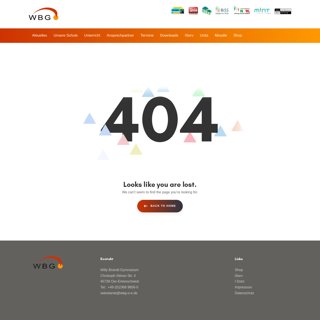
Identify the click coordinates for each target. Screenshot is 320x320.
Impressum (243, 287)
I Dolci (239, 281)
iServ (239, 276)
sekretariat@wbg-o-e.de (118, 293)
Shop (239, 270)
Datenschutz (244, 293)
